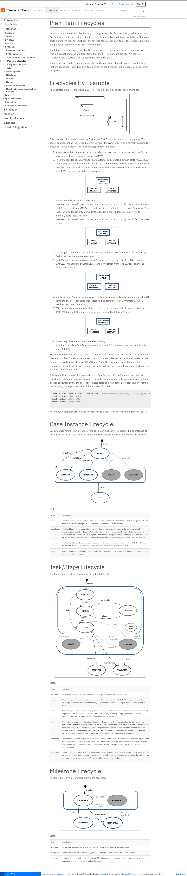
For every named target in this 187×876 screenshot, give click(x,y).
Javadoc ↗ (10, 36)
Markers (9, 82)
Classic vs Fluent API (15, 50)
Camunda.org (139, 16)
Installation (10, 109)
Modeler (9, 114)
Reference (10, 29)
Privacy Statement (129, 874)
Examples (9, 122)
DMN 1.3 (9, 43)
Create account (126, 4)
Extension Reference (15, 85)
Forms (8, 95)
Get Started (38, 10)
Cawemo (76, 10)
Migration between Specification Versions (21, 90)
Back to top (180, 874)
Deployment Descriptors (16, 105)
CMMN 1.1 (9, 47)
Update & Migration (15, 127)
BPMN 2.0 (9, 40)
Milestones (11, 75)
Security (101, 10)
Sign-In (140, 4)
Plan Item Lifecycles (16, 61)
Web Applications (14, 118)
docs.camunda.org (64, 874)
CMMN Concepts (13, 54)
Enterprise (89, 10)
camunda (103, 874)
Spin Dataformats (13, 98)
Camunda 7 (52, 10)
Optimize (64, 10)
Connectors (10, 102)
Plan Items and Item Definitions (22, 57)
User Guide (10, 24)
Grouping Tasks (13, 71)
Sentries (10, 78)
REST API (9, 33)
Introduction (11, 20)
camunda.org (48, 874)
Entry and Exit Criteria (17, 64)
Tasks (8, 68)
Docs (114, 4)
